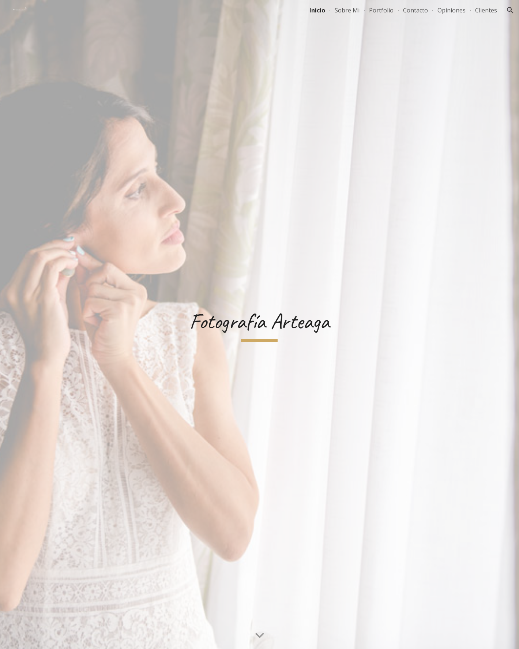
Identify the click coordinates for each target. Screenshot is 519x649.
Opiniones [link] (451, 10)
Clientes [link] (486, 10)
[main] (260, 324)
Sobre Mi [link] (347, 10)
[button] (510, 10)
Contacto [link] (415, 10)
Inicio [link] (317, 10)
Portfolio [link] (381, 10)
